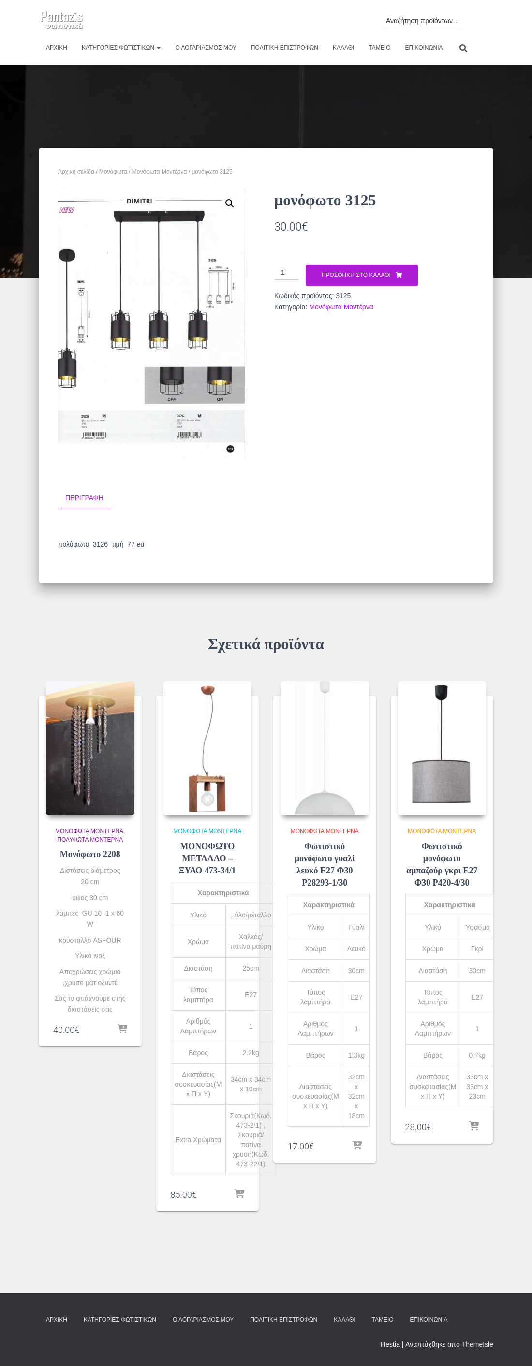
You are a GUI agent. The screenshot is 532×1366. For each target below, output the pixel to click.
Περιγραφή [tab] (84, 498)
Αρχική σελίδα (76, 171)
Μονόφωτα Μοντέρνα (159, 171)
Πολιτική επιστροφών (284, 47)
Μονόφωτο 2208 (90, 854)
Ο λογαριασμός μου (205, 47)
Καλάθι (343, 47)
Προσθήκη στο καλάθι (356, 275)
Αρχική (56, 47)
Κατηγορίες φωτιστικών (121, 47)
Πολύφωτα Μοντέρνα (90, 839)
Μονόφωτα (113, 171)
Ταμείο (379, 47)
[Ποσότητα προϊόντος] (286, 272)
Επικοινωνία (424, 47)
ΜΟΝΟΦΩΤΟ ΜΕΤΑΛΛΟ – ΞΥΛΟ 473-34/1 (207, 858)
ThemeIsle (477, 1344)
